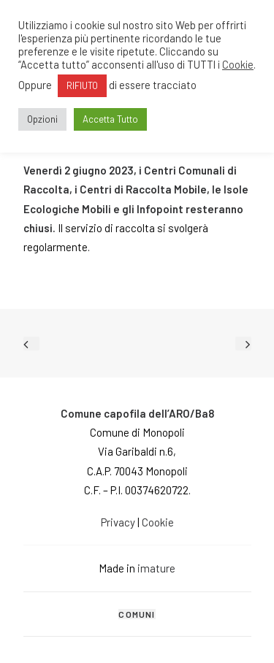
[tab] (137, 614)
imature (155, 568)
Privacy (118, 522)
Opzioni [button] (42, 119)
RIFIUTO (82, 85)
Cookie (158, 522)
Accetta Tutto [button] (110, 119)
